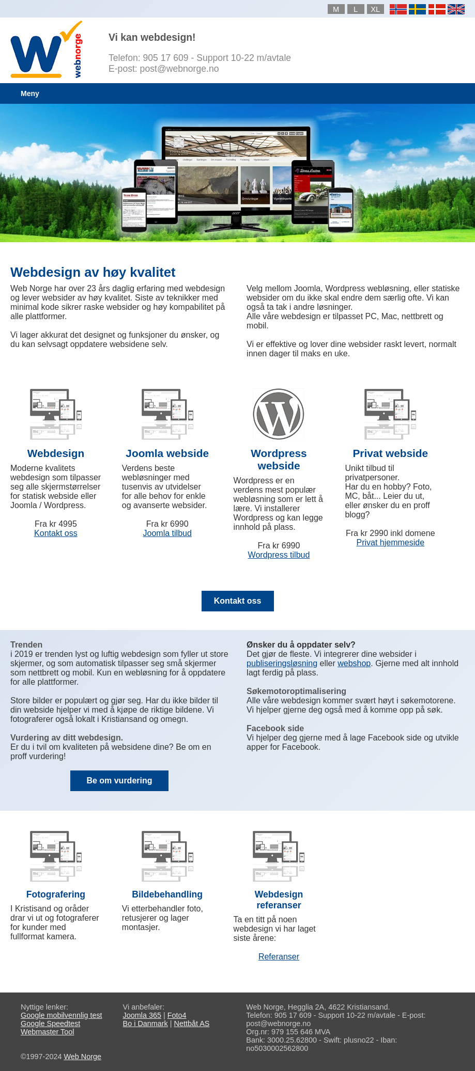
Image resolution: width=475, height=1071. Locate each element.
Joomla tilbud (167, 533)
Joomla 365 (142, 1015)
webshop (354, 663)
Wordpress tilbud (279, 554)
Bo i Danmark (145, 1023)
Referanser (278, 956)
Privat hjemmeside (390, 542)
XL (375, 9)
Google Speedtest (50, 1023)
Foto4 (177, 1015)
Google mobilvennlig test (61, 1015)
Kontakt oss (56, 533)
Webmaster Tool (47, 1032)
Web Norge (82, 1056)
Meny (30, 93)
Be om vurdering (119, 780)
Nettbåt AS (192, 1023)
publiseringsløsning (282, 663)
